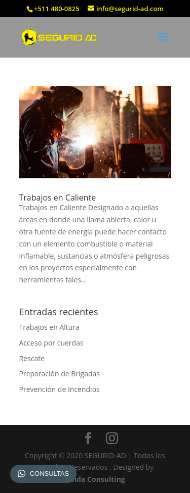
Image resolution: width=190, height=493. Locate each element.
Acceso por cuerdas (51, 343)
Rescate (32, 358)
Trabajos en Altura (49, 327)
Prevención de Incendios (59, 389)
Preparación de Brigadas (59, 373)
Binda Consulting (95, 479)
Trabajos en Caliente (57, 197)
